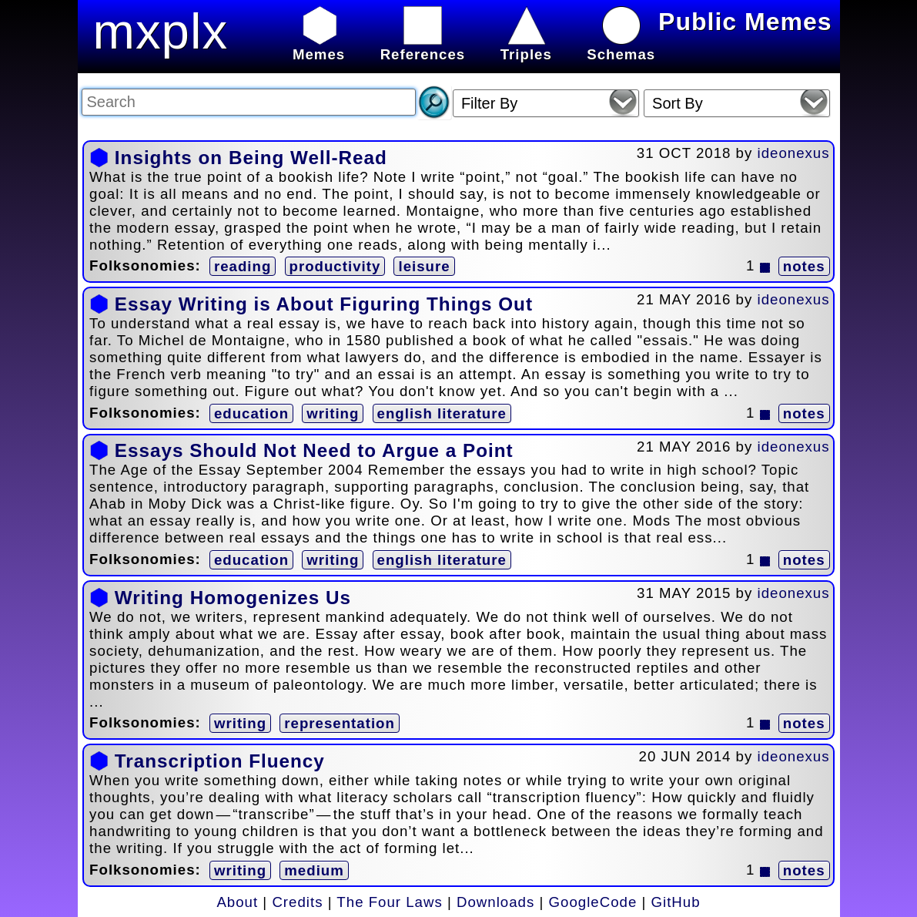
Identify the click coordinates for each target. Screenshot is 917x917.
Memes (319, 45)
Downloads (495, 902)
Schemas (621, 45)
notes (804, 266)
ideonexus (794, 153)
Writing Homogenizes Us (233, 597)
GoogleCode (593, 902)
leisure (424, 266)
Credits (297, 902)
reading (242, 266)
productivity (335, 266)
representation (339, 723)
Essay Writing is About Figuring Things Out (324, 304)
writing (332, 413)
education (251, 413)
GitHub (676, 902)
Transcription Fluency (220, 761)
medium (314, 870)
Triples (526, 45)
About (237, 902)
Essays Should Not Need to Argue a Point (314, 450)
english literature (442, 413)
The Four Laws (389, 902)
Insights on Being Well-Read (251, 157)
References (423, 45)
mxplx (161, 31)
